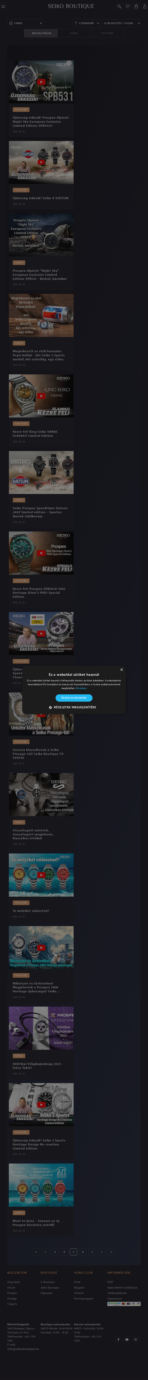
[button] (74, 707)
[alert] (74, 690)
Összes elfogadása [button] (74, 697)
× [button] (121, 669)
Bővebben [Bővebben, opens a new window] (81, 688)
